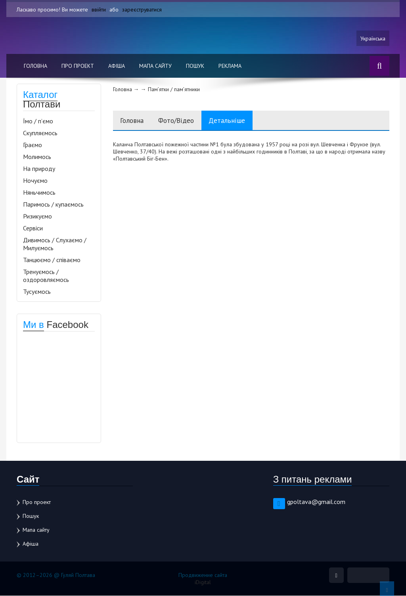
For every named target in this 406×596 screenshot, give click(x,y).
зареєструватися (142, 9)
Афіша (116, 66)
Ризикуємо (37, 216)
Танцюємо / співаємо (51, 260)
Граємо (32, 145)
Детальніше (233, 120)
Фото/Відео (180, 120)
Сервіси (33, 228)
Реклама (229, 66)
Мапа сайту (155, 66)
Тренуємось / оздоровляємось (46, 276)
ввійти (99, 9)
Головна (35, 66)
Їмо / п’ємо (38, 121)
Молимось (37, 157)
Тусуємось (37, 292)
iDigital (203, 582)
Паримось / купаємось (53, 205)
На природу (39, 169)
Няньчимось (39, 193)
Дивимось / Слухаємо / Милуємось (54, 244)
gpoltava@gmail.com (316, 502)
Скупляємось (40, 133)
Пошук (195, 66)
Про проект (77, 66)
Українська (372, 38)
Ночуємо (35, 181)
